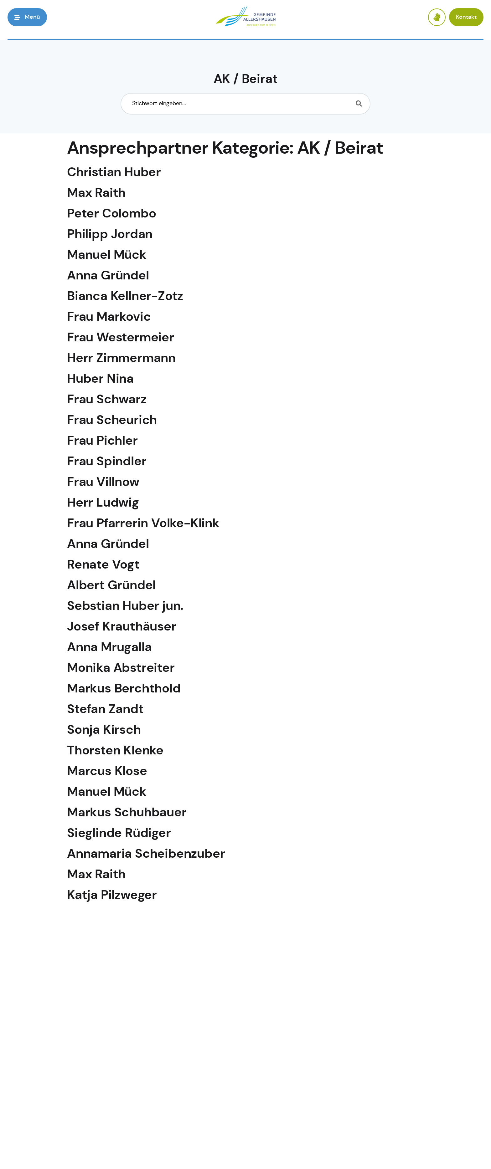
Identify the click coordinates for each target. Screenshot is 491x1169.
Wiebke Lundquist (121, 1150)
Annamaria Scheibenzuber (146, 854)
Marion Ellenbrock (121, 1127)
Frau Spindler (106, 462)
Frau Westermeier (120, 338)
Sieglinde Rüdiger (119, 834)
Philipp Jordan (109, 235)
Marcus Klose (107, 772)
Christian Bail (106, 1058)
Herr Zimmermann (121, 359)
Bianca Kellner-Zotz (125, 297)
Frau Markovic (109, 317)
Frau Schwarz (107, 400)
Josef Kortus (104, 988)
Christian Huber (114, 173)
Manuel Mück (107, 255)
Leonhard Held (110, 965)
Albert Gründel (111, 586)
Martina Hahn (107, 1081)
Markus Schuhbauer (127, 813)
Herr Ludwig (103, 503)
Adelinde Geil (107, 919)
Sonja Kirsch (104, 730)
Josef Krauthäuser (121, 627)
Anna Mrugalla (109, 648)
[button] (27, 17)
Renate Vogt (103, 565)
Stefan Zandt (105, 710)
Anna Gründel (108, 276)
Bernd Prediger (111, 942)
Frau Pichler (102, 441)
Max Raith (96, 194)
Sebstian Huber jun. (125, 607)
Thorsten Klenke (115, 751)
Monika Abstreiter (121, 668)
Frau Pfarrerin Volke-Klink (143, 524)
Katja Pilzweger (112, 896)
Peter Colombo (111, 214)
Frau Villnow (103, 483)
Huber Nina (100, 379)
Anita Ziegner (107, 1104)
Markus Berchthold (124, 689)
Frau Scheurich (112, 421)
